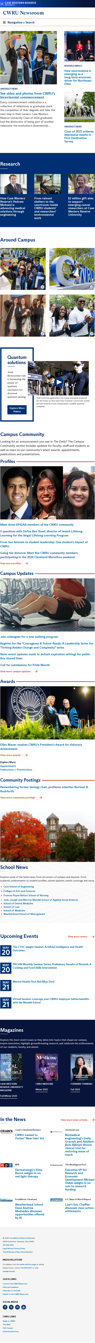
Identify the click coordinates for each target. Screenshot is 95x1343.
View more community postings (21, 798)
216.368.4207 (26, 1268)
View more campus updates (19, 672)
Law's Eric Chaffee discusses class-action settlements (79, 1208)
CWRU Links (9, 1317)
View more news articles (74, 1120)
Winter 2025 (42, 1089)
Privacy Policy (19, 1249)
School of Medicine (14, 910)
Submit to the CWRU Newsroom (15, 1294)
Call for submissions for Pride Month (25, 665)
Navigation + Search (18, 23)
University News (9, 88)
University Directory (11, 1332)
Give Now (6, 1325)
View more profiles (14, 564)
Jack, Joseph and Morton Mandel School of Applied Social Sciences (40, 900)
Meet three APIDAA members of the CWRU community (37, 525)
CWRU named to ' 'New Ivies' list (29, 1137)
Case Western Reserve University (22, 1238)
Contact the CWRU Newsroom (15, 1284)
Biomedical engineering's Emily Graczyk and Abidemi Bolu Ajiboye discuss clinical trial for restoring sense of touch (79, 1145)
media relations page (27, 1264)
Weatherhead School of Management (24, 914)
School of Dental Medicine (18, 903)
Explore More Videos (17, 410)
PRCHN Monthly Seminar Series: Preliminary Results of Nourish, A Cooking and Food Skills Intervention (52, 966)
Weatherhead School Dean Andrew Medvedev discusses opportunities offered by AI (29, 1211)
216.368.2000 (8, 1245)
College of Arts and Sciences (19, 891)
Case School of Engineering (18, 886)
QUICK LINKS (9, 1279)
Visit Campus (8, 1328)
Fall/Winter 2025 (8, 1096)
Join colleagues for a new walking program (29, 637)
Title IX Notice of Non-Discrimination (18, 1252)
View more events (81, 937)
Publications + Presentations (16, 769)
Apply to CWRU (9, 1321)
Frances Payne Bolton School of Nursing (26, 895)
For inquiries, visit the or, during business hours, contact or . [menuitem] (23, 1268)
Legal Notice (8, 1249)
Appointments (8, 766)
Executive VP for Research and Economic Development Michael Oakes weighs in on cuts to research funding (80, 1179)
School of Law (11, 907)
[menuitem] (47, 1284)
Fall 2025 (75, 1089)
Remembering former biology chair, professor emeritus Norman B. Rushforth (44, 789)
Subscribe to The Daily (11, 1291)
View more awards (14, 755)
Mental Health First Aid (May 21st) (33, 982)
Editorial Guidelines (10, 1287)
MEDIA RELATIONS (12, 1260)
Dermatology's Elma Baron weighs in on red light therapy (28, 1173)
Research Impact (73, 65)
